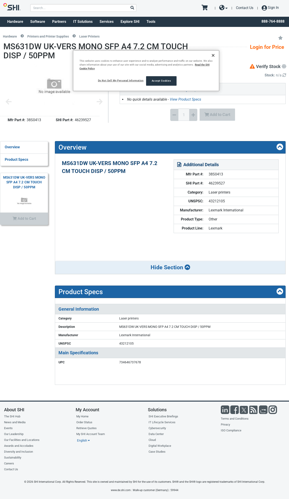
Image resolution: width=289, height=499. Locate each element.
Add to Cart (217, 114)
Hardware (15, 21)
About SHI (14, 409)
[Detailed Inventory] (275, 75)
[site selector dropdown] (223, 7)
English (83, 440)
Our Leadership (13, 434)
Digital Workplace (160, 445)
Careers (9, 463)
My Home (82, 416)
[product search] (83, 8)
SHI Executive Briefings (163, 416)
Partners (59, 21)
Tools (151, 21)
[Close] (213, 55)
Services (107, 21)
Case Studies (157, 451)
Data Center (156, 434)
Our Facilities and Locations (22, 440)
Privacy (225, 424)
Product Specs (16, 159)
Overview (12, 147)
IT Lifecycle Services (162, 422)
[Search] (132, 8)
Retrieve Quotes (86, 428)
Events (8, 428)
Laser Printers (89, 36)
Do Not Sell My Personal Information (121, 80)
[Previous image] (8, 102)
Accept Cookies (161, 80)
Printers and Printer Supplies (48, 36)
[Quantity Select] (183, 115)
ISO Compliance (231, 430)
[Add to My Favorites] (280, 38)
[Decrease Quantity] (174, 115)
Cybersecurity (157, 428)
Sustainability (12, 457)
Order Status (84, 422)
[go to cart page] (206, 7)
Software (37, 21)
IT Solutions (83, 21)
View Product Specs (185, 99)
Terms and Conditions (235, 418)
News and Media (15, 422)
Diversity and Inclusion (18, 451)
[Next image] (99, 102)
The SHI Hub (12, 416)
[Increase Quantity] (193, 115)
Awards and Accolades (18, 445)
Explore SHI (130, 21)
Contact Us (244, 8)
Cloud (152, 440)
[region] (146, 70)
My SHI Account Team (90, 434)
